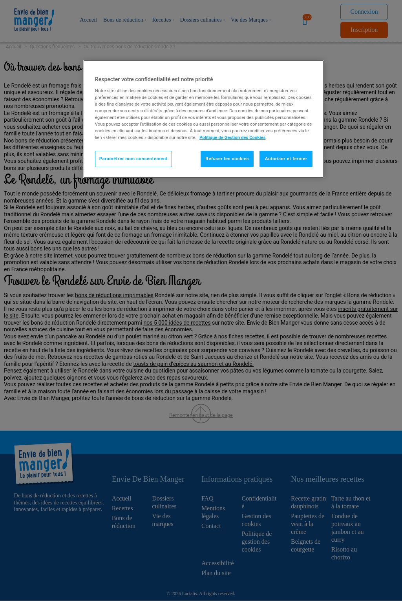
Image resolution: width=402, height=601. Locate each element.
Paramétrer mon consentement (133, 158)
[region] (203, 119)
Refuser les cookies (227, 158)
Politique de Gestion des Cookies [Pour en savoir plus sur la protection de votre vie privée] (232, 137)
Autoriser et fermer (286, 158)
